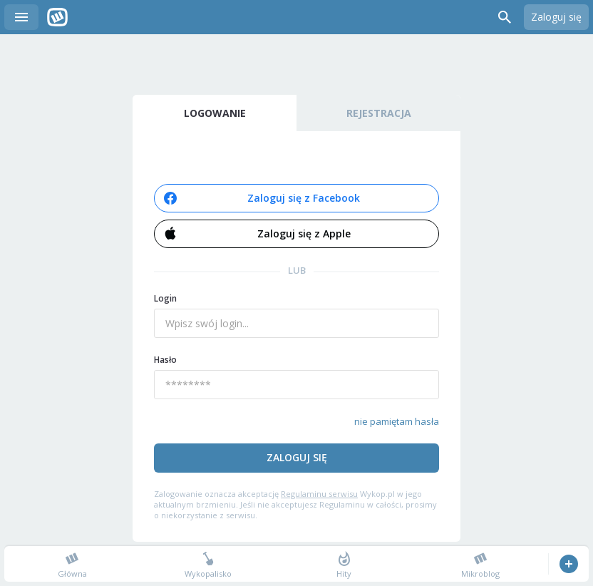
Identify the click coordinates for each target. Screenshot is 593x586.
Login (165, 298)
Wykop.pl (57, 17)
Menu (21, 17)
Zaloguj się (556, 17)
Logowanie (215, 113)
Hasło (165, 360)
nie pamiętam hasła (396, 421)
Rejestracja (378, 113)
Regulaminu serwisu (319, 493)
